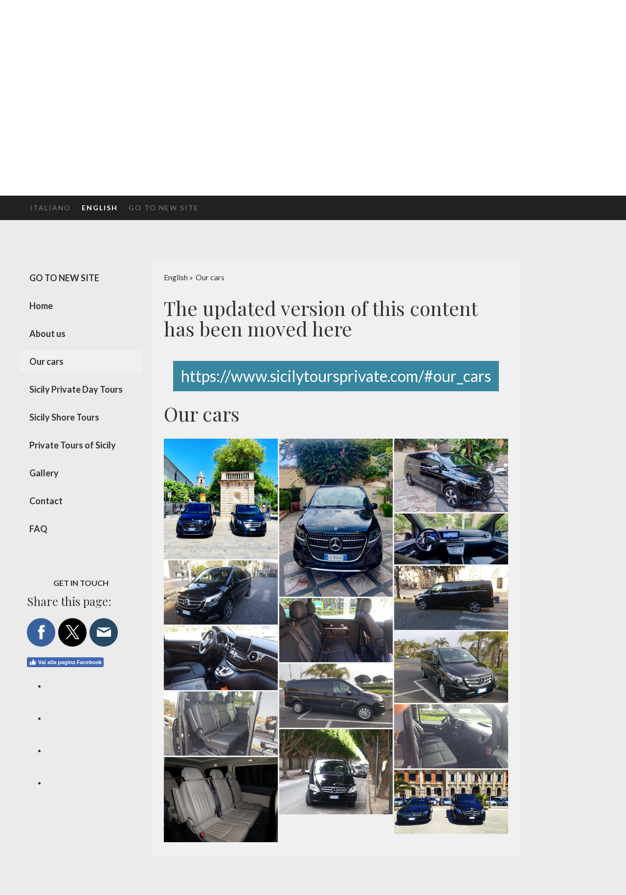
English (100, 207)
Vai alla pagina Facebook (65, 662)
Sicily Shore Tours (64, 417)
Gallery (44, 473)
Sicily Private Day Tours (76, 389)
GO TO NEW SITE (164, 207)
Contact (46, 500)
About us (47, 333)
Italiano (50, 207)
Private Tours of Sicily (72, 445)
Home (41, 305)
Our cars (46, 361)
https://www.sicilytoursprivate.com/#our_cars (336, 375)
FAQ (38, 528)
